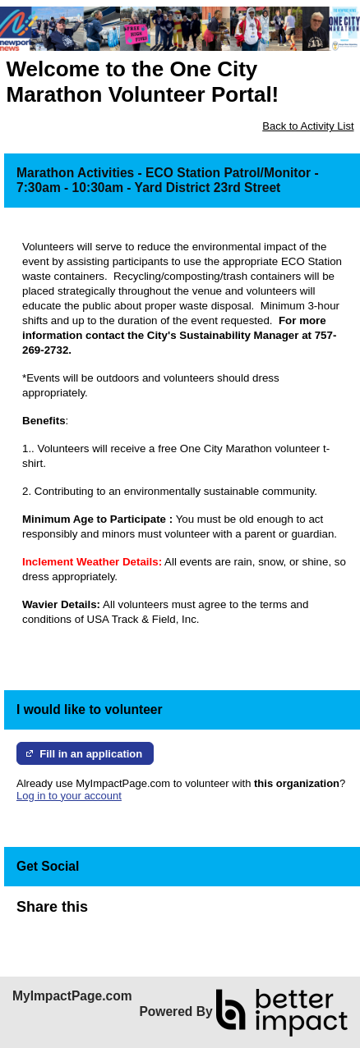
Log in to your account (69, 795)
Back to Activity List (307, 126)
